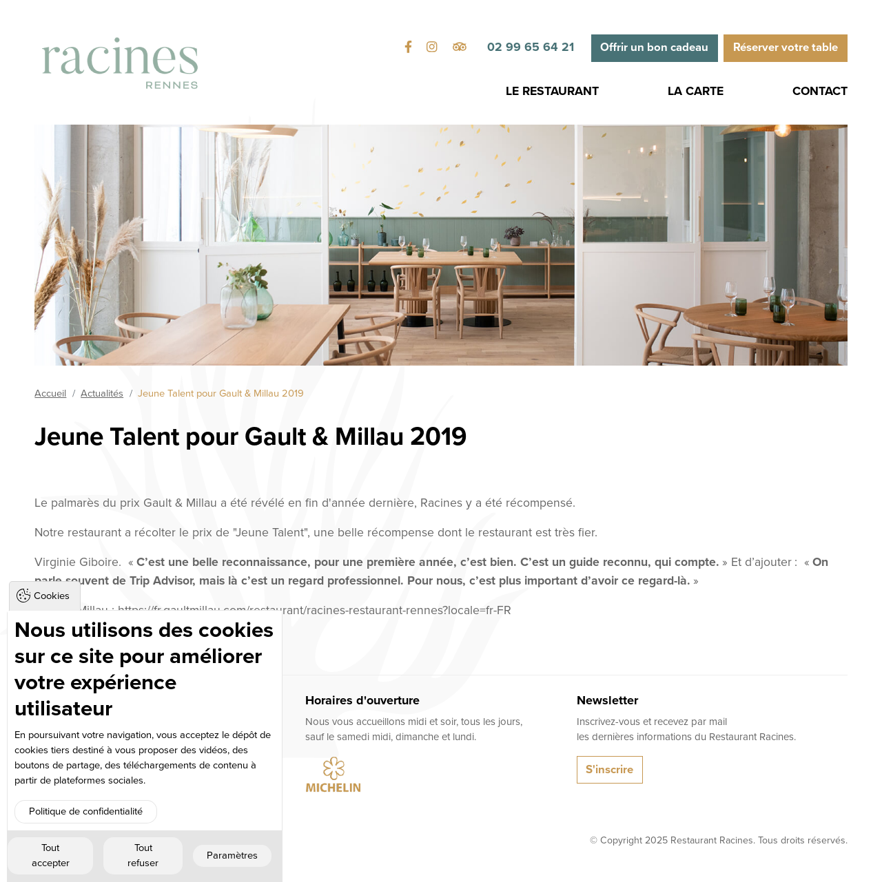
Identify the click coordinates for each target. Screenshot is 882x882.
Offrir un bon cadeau (654, 47)
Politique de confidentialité (86, 811)
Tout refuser (142, 855)
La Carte (696, 91)
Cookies (52, 596)
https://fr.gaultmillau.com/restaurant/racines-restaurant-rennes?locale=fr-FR (314, 610)
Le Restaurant (552, 91)
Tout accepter (51, 855)
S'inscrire (609, 770)
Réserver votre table (785, 47)
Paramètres (232, 855)
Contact (820, 91)
